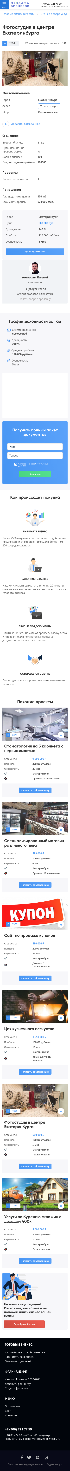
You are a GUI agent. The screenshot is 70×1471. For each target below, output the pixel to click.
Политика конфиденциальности (26, 1464)
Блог (8, 1411)
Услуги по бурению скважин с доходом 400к (32, 1219)
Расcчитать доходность (19, 1357)
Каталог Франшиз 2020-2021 (23, 1379)
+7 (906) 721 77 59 (51, 3)
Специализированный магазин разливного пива (34, 843)
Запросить (35, 474)
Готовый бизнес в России (18, 14)
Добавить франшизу (18, 1384)
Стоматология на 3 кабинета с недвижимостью (33, 748)
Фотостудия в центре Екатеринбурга (24, 1124)
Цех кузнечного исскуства (29, 1029)
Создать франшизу (17, 1388)
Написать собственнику (35, 790)
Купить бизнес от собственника (25, 1352)
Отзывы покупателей (18, 1361)
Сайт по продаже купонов (29, 935)
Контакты (11, 1415)
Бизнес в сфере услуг (54, 14)
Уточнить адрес (49, 106)
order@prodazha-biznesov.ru (54, 6)
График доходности (35, 251)
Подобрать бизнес (24, 1324)
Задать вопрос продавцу (35, 299)
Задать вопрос (55, 1464)
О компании (12, 1406)
